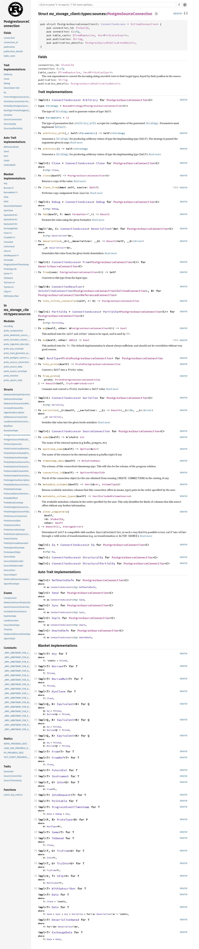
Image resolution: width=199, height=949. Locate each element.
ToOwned (8, 278)
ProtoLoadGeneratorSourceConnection (17, 493)
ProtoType (64, 819)
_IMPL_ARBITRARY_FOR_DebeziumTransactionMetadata (17, 671)
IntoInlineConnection (55, 291)
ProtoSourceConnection (15, 516)
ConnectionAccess (113, 24)
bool (123, 328)
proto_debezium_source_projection (17, 335)
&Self (93, 187)
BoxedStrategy (73, 105)
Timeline (8, 629)
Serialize (8, 115)
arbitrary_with (54, 133)
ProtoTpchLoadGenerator (16, 543)
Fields (7, 33)
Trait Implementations (14, 67)
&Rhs (72, 340)
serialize (50, 410)
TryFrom (63, 851)
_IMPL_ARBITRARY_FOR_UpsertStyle (17, 729)
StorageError (72, 526)
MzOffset (8, 426)
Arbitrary (8, 74)
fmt (45, 214)
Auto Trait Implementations (14, 140)
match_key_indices (13, 795)
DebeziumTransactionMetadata (17, 403)
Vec (100, 35)
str (82, 437)
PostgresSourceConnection (17, 23)
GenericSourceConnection (16, 607)
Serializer (55, 416)
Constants (10, 648)
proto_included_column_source (17, 339)
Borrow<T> (9, 188)
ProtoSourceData (12, 520)
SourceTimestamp (13, 780)
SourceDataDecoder (13, 561)
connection (9, 38)
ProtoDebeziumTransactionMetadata (17, 466)
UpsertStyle (9, 638)
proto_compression (13, 330)
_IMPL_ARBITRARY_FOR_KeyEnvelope (17, 689)
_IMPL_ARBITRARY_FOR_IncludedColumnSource (17, 684)
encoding (8, 326)
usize (91, 35)
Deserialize (100, 228)
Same (55, 832)
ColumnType (109, 484)
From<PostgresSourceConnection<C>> (17, 97)
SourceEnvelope (12, 625)
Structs (8, 389)
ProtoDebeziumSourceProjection (17, 462)
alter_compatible (55, 511)
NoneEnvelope (11, 430)
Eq (5, 92)
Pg (77, 31)
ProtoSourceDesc (12, 525)
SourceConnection (13, 119)
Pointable (8, 260)
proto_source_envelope (15, 371)
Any (5, 183)
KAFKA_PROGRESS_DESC (15, 743)
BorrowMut (59, 679)
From (86, 262)
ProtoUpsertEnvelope (14, 547)
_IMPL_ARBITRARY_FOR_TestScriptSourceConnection (17, 720)
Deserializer (56, 247)
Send (6, 151)
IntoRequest (61, 795)
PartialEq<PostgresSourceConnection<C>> (17, 106)
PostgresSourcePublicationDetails (17, 439)
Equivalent (65, 704)
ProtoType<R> (10, 269)
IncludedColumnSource (15, 611)
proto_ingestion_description (17, 344)
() (67, 117)
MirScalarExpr (114, 35)
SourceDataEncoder (13, 565)
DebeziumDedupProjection (17, 394)
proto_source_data (13, 366)
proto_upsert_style (13, 380)
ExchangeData (11, 228)
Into (60, 782)
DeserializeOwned (13, 206)
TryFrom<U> (9, 282)
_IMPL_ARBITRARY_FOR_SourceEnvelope (17, 716)
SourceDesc (9, 570)
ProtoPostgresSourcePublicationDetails (17, 511)
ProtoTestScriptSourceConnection (17, 534)
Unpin (6, 160)
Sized (63, 660)
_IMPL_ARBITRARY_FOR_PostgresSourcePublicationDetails (17, 711)
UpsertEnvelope (11, 583)
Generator (9, 771)
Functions (10, 790)
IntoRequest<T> (11, 255)
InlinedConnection (143, 24)
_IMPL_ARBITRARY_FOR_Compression (17, 653)
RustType (53, 358)
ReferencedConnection (98, 295)
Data (6, 197)
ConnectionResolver (67, 286)
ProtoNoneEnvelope (13, 502)
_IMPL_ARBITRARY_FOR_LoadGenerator (17, 693)
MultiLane (52, 882)
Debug (7, 83)
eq (44, 328)
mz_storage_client (64, 14)
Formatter (79, 214)
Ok (131, 410)
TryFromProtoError (79, 383)
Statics (8, 738)
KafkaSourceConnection (15, 417)
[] (185, 13)
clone (47, 175)
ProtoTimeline (11, 538)
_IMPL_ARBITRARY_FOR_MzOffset (17, 702)
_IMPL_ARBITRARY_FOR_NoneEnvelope (17, 707)
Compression (10, 598)
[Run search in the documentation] (107, 4)
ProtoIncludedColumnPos (16, 471)
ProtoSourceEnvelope (14, 529)
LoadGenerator (11, 620)
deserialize (51, 241)
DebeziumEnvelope (13, 399)
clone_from (50, 187)
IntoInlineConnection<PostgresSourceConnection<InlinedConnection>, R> (17, 101)
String (77, 39)
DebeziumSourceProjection (17, 602)
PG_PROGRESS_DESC (14, 752)
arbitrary (50, 148)
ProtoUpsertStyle (12, 552)
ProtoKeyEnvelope (13, 489)
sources (99, 14)
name (46, 437)
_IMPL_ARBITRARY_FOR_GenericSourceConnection (17, 675)
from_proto (50, 375)
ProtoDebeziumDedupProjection (17, 453)
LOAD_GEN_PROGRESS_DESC (17, 748)
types (86, 14)
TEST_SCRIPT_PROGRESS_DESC (17, 757)
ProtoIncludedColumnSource (17, 475)
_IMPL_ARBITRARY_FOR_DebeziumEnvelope (17, 662)
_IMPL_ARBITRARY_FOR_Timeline (17, 725)
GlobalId (82, 27)
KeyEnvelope (10, 616)
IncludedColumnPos (13, 408)
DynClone (8, 210)
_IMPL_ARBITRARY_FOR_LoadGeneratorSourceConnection (17, 698)
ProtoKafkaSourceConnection (17, 484)
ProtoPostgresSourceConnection (17, 507)
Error (138, 241)
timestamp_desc (54, 460)
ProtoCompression (13, 444)
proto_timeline (11, 375)
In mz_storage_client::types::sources (17, 309)
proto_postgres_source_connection (17, 357)
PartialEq (59, 311)
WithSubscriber (11, 296)
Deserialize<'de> (12, 88)
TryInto (63, 863)
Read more (76, 142)
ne (44, 340)
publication (9, 47)
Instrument (9, 246)
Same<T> (8, 273)
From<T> (8, 233)
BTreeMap (79, 35)
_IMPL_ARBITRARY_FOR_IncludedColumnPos (17, 680)
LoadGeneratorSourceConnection (17, 421)
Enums (8, 593)
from (46, 272)
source (177, 13)
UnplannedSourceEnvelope (17, 634)
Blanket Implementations (14, 176)
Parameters (53, 117)
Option (84, 448)
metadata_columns (55, 484)
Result (105, 214)
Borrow (57, 666)
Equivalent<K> (11, 215)
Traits (7, 766)
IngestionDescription (14, 412)
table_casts (9, 56)
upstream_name (53, 448)
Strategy (52, 105)
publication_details (13, 51)
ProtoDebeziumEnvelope (16, 457)
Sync (6, 156)
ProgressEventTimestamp (16, 264)
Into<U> (7, 251)
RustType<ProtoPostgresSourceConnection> (17, 110)
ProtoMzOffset (11, 498)
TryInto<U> (9, 287)
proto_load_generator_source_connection (17, 353)
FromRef (58, 757)
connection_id (11, 42)
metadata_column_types (59, 496)
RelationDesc (91, 460)
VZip (60, 876)
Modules (9, 321)
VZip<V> (7, 291)
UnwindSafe (10, 165)
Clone (6, 79)
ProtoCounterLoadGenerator (17, 448)
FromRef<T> (9, 237)
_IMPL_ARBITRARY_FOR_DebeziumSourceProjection (17, 666)
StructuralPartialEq (13, 128)
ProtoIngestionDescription (17, 480)
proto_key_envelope (14, 348)
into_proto (50, 364)
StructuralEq (10, 124)
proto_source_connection (16, 362)
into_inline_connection (60, 300)
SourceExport (10, 574)
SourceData (9, 556)
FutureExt (8, 242)
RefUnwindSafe (11, 147)
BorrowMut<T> (11, 192)
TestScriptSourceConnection (17, 579)
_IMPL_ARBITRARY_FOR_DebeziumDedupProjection (17, 657)
